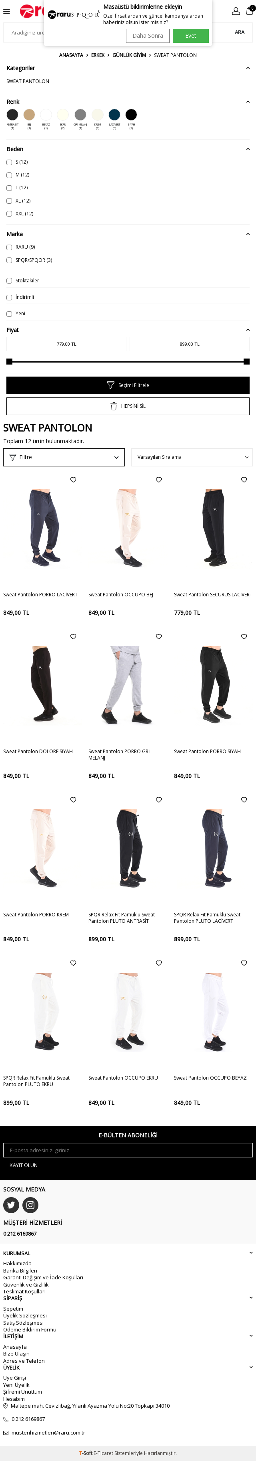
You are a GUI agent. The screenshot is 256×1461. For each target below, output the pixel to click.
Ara (239, 32)
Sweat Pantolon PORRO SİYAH (207, 751)
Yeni (15, 313)
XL (18, 200)
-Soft (86, 1453)
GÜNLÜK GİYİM (129, 55)
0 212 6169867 (19, 1233)
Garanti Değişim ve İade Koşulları (43, 1277)
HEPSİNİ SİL (128, 406)
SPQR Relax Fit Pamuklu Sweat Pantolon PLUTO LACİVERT (207, 918)
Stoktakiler (22, 280)
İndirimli (20, 297)
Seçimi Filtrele (128, 385)
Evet (190, 35)
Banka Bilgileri (20, 1270)
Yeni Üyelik (16, 1384)
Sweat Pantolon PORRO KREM (36, 915)
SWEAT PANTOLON (27, 81)
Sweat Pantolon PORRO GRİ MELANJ (119, 754)
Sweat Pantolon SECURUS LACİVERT (213, 595)
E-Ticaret (103, 1453)
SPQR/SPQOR (29, 260)
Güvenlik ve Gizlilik (26, 1284)
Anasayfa (71, 55)
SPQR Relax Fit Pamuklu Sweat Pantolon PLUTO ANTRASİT (121, 918)
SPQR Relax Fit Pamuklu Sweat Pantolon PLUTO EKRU (36, 1081)
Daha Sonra (147, 35)
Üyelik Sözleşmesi (25, 1315)
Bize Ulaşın (16, 1353)
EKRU (63, 119)
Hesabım (14, 1398)
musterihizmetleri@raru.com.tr (48, 1432)
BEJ (29, 119)
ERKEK (97, 55)
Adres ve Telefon (24, 1360)
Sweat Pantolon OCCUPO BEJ (120, 595)
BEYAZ (46, 119)
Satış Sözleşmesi (23, 1322)
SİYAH (131, 119)
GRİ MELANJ (80, 119)
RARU (20, 246)
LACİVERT (114, 119)
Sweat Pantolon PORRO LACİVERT (40, 595)
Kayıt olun (24, 1165)
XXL (19, 213)
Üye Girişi (14, 1377)
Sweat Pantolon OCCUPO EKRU (123, 1078)
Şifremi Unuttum (22, 1391)
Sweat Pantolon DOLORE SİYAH (38, 751)
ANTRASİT (12, 119)
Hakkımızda (17, 1263)
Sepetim (13, 1308)
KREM (98, 119)
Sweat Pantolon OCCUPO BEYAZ (210, 1078)
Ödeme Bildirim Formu (29, 1329)
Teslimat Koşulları (24, 1291)
